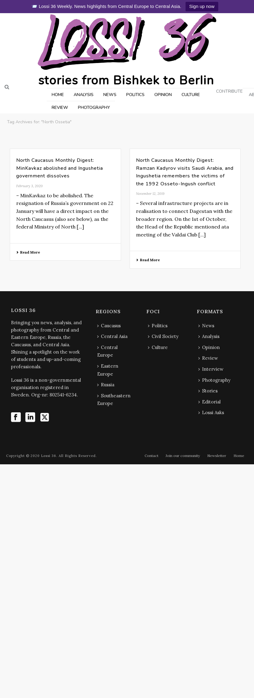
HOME (58, 95)
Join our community (183, 455)
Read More (28, 252)
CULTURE (191, 95)
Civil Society (163, 336)
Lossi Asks (211, 412)
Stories (208, 391)
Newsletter (216, 455)
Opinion (209, 347)
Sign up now (202, 6)
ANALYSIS (84, 95)
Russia (105, 385)
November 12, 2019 (150, 193)
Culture (158, 347)
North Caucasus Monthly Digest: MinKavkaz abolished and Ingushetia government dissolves (59, 168)
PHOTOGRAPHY (94, 107)
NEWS (109, 95)
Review (208, 358)
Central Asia (112, 336)
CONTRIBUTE (229, 91)
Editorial (209, 402)
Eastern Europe (107, 370)
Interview (210, 369)
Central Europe (107, 351)
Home (239, 455)
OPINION (163, 95)
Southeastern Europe (114, 400)
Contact (151, 455)
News (206, 326)
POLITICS (135, 95)
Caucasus (109, 326)
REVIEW (60, 107)
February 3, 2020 (29, 186)
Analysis (208, 336)
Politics (157, 326)
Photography (214, 380)
